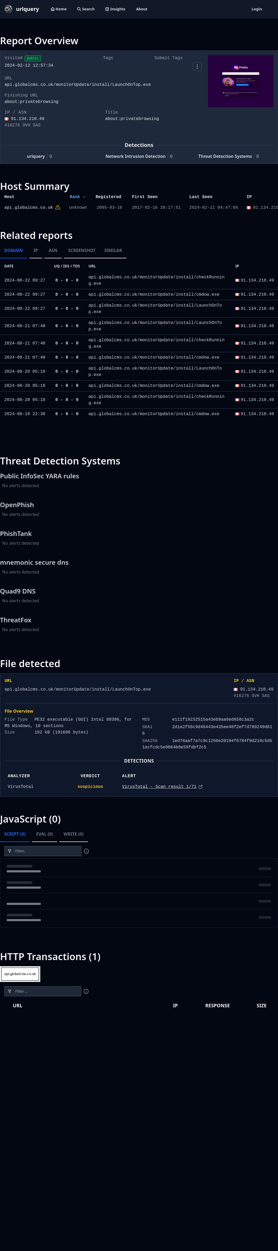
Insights (115, 8)
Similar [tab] (113, 250)
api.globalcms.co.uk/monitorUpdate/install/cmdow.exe (153, 294)
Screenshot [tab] (82, 250)
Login (257, 8)
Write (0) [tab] (74, 834)
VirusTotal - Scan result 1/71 (159, 786)
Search (86, 8)
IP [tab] (36, 250)
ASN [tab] (53, 250)
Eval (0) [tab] (44, 834)
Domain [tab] (13, 250)
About (141, 8)
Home (59, 8)
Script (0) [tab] (14, 834)
